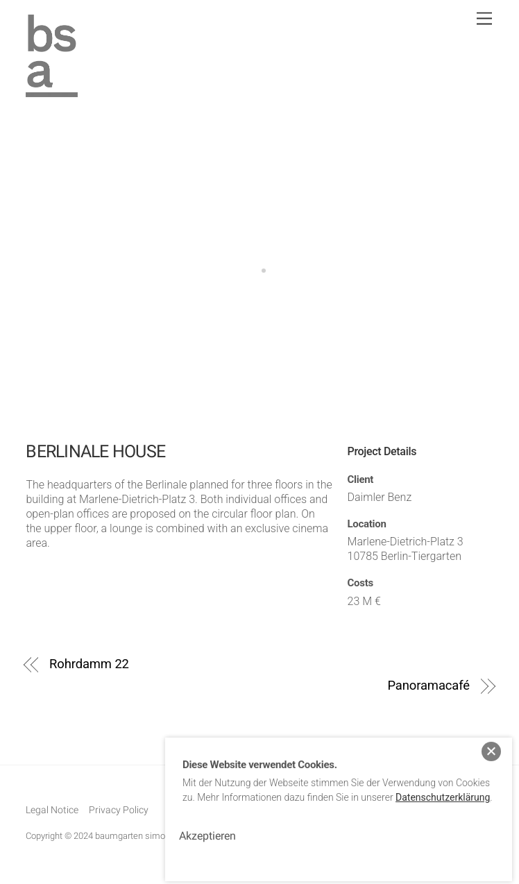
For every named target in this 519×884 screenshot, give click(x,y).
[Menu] (484, 19)
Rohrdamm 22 (89, 663)
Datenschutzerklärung (442, 790)
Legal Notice (52, 810)
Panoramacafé (428, 685)
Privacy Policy (118, 810)
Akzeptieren (207, 828)
